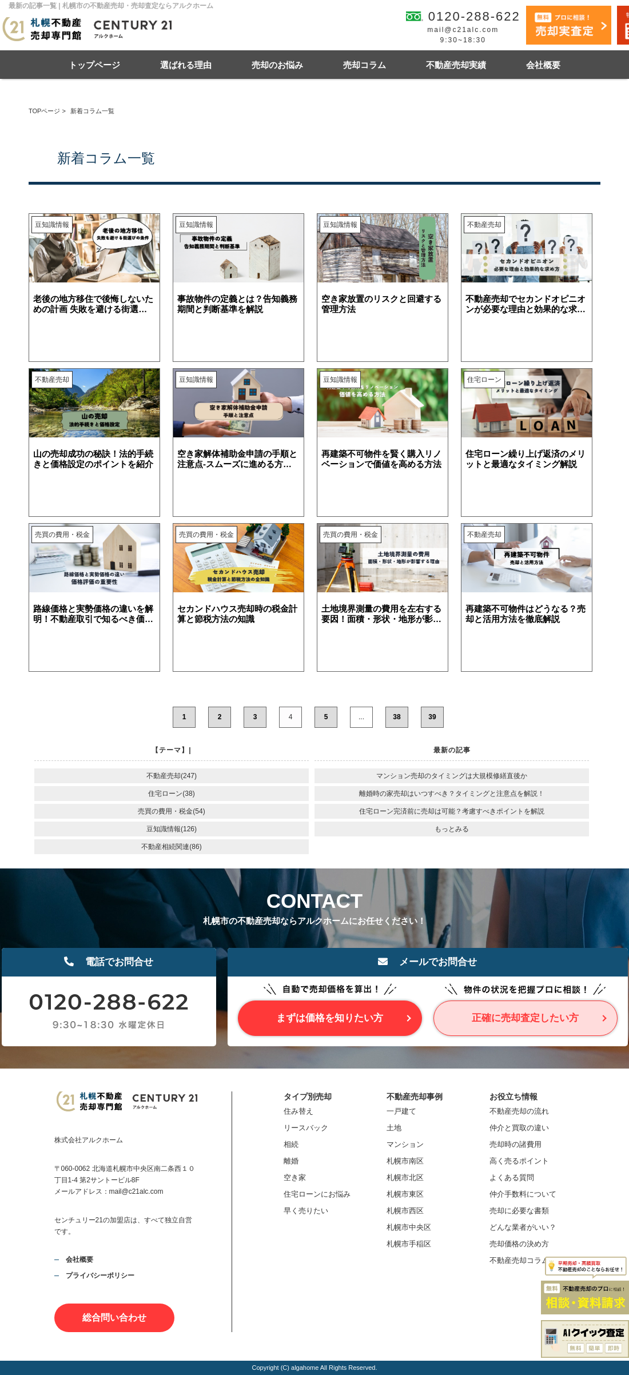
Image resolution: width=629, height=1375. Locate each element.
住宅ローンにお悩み (317, 1194)
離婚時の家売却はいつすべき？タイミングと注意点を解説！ (451, 794)
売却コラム (364, 65)
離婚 (291, 1161)
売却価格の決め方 (519, 1244)
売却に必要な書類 (519, 1210)
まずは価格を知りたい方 (329, 1018)
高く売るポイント (519, 1161)
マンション (405, 1144)
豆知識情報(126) (171, 829)
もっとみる (452, 829)
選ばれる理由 (186, 65)
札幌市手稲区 (409, 1244)
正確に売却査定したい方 (525, 1018)
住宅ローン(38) (171, 794)
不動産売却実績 (456, 65)
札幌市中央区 (409, 1227)
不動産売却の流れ (519, 1111)
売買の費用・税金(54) (171, 811)
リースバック (306, 1127)
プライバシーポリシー (100, 1276)
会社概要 (543, 65)
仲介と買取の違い (519, 1127)
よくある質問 (511, 1177)
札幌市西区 (405, 1210)
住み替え (298, 1111)
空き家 (295, 1177)
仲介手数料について (522, 1194)
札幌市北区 (405, 1177)
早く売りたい (306, 1210)
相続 (291, 1144)
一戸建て (401, 1111)
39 (432, 717)
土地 (394, 1127)
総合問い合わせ (114, 1317)
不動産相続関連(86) (171, 847)
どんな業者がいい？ (522, 1227)
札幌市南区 (405, 1161)
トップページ (94, 65)
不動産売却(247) (171, 776)
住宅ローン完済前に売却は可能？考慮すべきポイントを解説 (451, 811)
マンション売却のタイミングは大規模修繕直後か (451, 776)
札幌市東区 (405, 1194)
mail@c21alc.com (463, 30)
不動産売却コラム (519, 1260)
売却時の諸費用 (515, 1144)
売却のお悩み (277, 65)
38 (396, 717)
